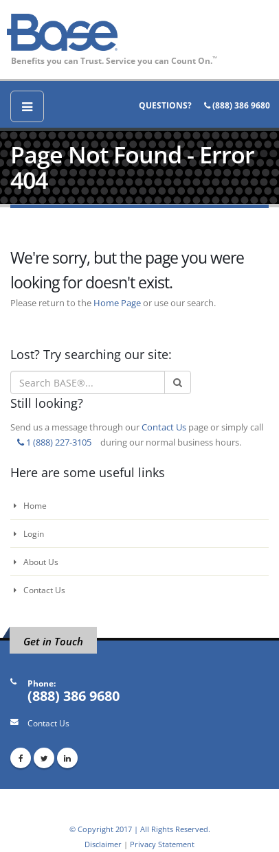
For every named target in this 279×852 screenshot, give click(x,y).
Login (29, 533)
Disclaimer (103, 844)
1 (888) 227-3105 (54, 442)
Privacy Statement (162, 844)
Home (30, 505)
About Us (36, 561)
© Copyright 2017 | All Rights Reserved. (139, 829)
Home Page (117, 303)
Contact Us (164, 427)
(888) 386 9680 (237, 105)
